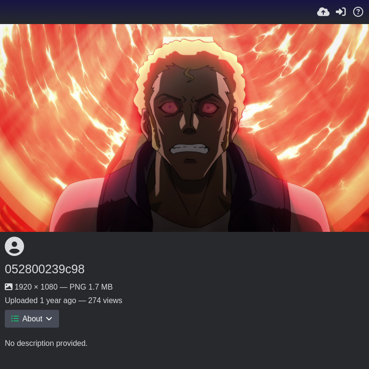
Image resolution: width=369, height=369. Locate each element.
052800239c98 (45, 269)
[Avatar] (14, 246)
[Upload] (323, 12)
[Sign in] (340, 12)
